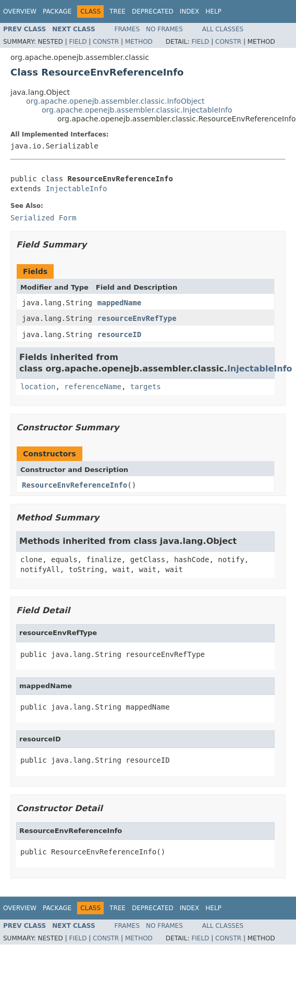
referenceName (92, 386)
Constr (106, 41)
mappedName (119, 303)
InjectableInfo (76, 188)
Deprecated (153, 11)
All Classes (222, 29)
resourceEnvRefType (137, 318)
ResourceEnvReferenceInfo (74, 485)
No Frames (164, 29)
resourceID (119, 334)
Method (139, 41)
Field (78, 41)
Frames (127, 29)
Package (57, 11)
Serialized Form (43, 218)
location (37, 386)
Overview (19, 11)
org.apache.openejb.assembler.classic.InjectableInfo (137, 110)
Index (190, 11)
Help (213, 11)
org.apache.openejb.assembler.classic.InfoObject (115, 101)
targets (145, 386)
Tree (117, 11)
